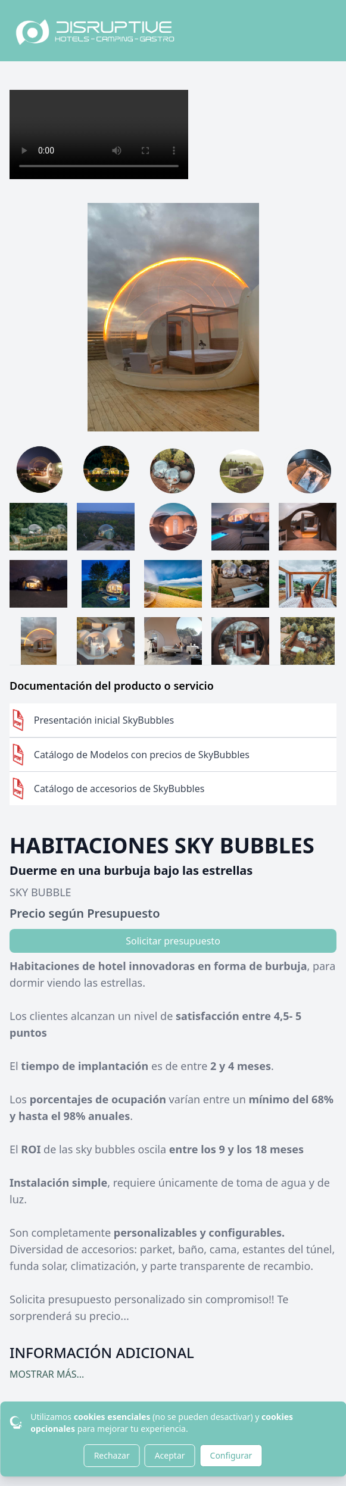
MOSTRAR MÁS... (47, 1374)
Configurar (231, 1455)
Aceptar (170, 1455)
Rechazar (112, 1455)
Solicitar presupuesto (173, 940)
